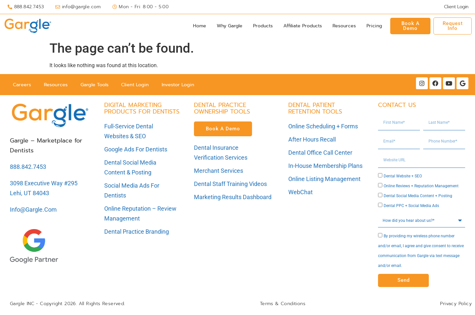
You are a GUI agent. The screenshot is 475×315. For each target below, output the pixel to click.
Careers (22, 85)
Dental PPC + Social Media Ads (411, 206)
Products (263, 25)
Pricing (374, 25)
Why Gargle (229, 25)
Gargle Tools (97, 85)
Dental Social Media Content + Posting (418, 197)
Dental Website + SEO (403, 177)
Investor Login (185, 85)
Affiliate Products (302, 25)
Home (199, 25)
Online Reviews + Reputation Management (421, 187)
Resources (344, 25)
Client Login (139, 85)
